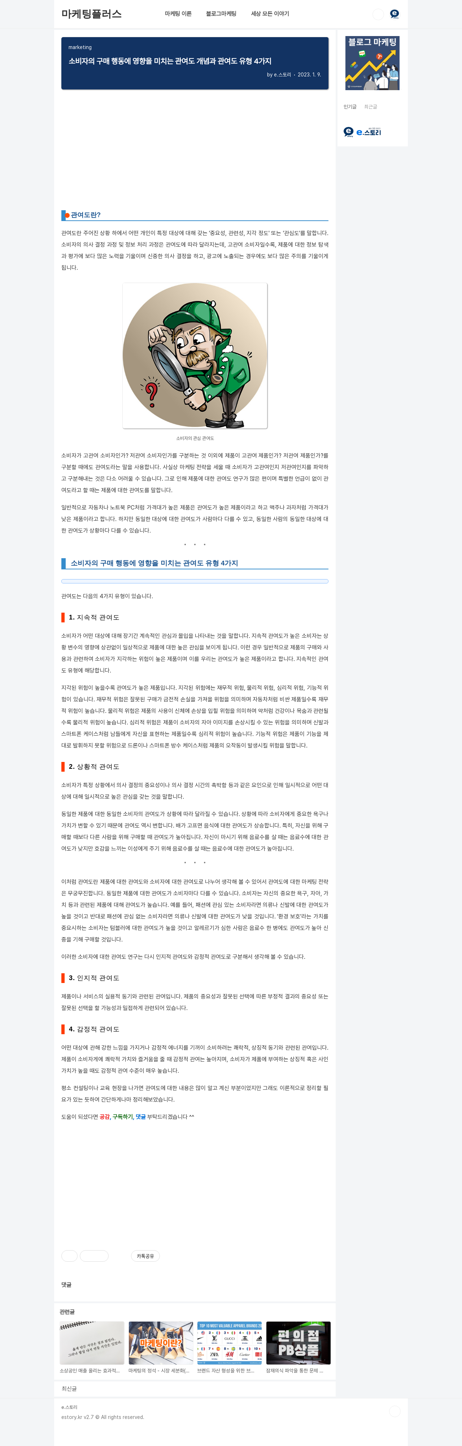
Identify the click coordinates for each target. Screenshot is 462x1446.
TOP (395, 1411)
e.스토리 (69, 1407)
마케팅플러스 (91, 13)
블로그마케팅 (221, 13)
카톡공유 (145, 1255)
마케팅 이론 (178, 13)
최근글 (370, 107)
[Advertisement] (194, 1180)
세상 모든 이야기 (270, 13)
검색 (378, 14)
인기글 (350, 107)
